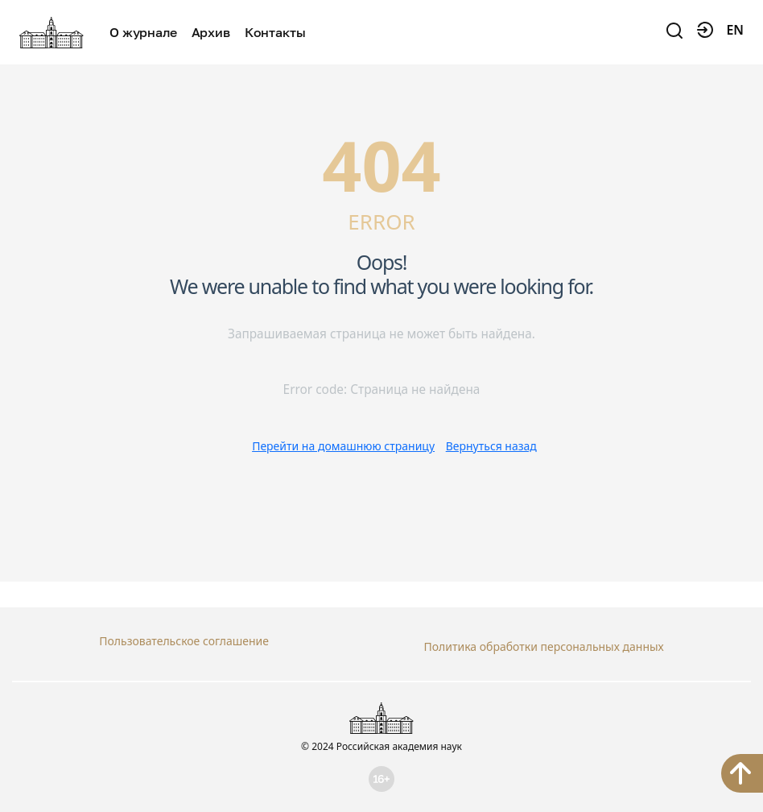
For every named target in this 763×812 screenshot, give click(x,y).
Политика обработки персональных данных (543, 640)
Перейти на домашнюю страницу (343, 446)
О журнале (143, 32)
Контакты (275, 32)
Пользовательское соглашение (184, 640)
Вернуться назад (491, 446)
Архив (211, 32)
